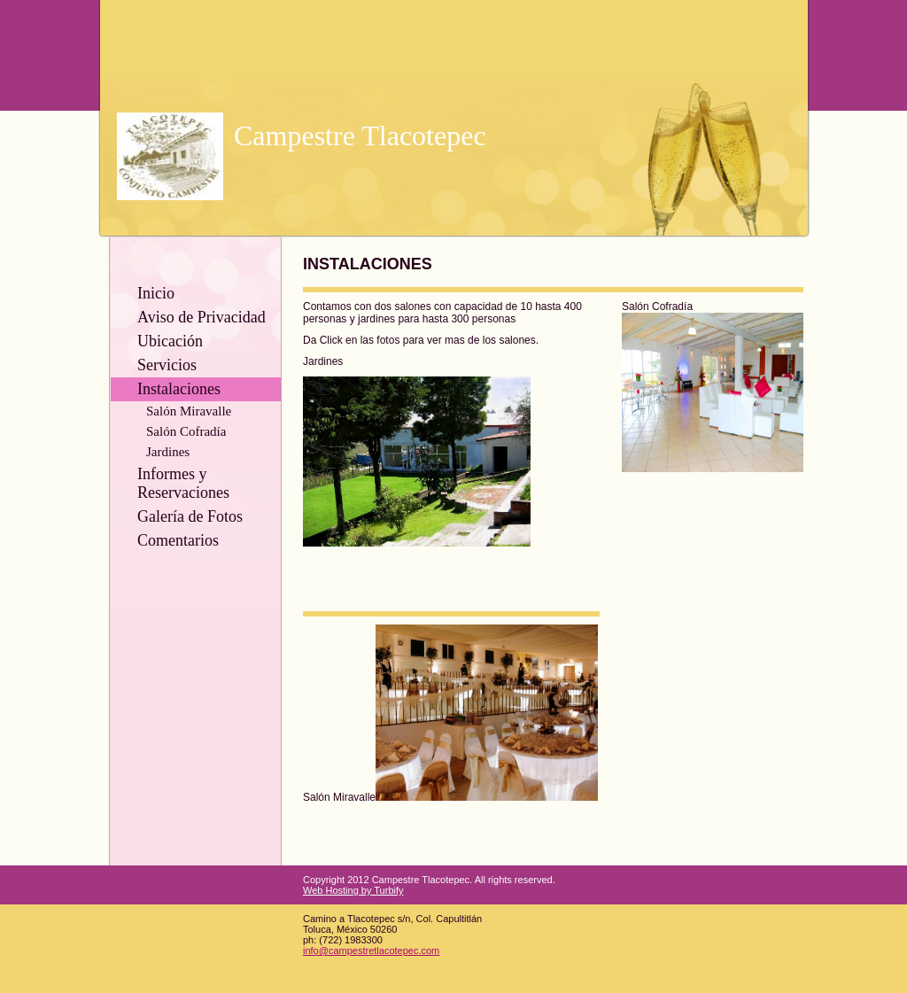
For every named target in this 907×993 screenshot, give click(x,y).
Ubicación (170, 341)
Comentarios (178, 540)
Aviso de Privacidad (201, 317)
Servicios (167, 365)
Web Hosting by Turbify (353, 890)
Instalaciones (179, 389)
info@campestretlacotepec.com (371, 950)
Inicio (155, 293)
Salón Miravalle (188, 411)
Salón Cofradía (186, 431)
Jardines (168, 452)
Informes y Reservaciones (183, 483)
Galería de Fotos (190, 516)
